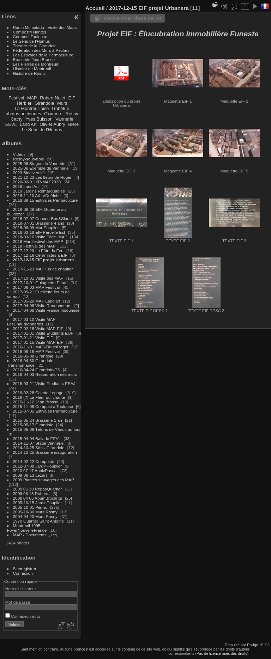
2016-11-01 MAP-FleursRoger (41, 346)
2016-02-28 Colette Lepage (38, 392)
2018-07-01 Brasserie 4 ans (38, 223)
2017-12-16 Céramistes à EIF (40, 255)
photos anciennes (23, 113)
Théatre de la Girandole (35, 45)
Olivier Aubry (52, 124)
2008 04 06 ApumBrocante (37, 498)
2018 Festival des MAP (34, 246)
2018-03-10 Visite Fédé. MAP (40, 236)
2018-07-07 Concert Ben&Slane (42, 218)
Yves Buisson (39, 119)
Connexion (23, 573)
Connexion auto (22, 616)
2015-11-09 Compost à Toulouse (43, 406)
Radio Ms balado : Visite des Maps (45, 27)
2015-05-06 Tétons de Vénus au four (47, 429)
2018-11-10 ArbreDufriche (37, 195)
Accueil (95, 8)
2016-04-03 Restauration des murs (45, 374)
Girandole (44, 103)
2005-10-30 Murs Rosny (35, 511)
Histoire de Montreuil (32, 68)
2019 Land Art (26, 186)
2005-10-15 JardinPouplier (37, 502)
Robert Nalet (52, 97)
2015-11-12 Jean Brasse (36, 401)
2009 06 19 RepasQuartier (37, 489)
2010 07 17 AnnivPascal (35, 470)
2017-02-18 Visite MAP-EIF (38, 328)
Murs (62, 103)
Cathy (16, 119)
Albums (12, 143)
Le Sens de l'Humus (31, 41)
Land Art (28, 124)
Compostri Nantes (29, 32)
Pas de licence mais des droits (222, 653)
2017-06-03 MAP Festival (36, 287)
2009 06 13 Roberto (31, 493)
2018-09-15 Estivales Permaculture (45, 200)
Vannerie (64, 119)
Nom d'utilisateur (20, 588)
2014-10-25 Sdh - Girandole (39, 447)
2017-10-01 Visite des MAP (38, 278)
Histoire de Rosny (29, 73)
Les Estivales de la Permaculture (43, 55)
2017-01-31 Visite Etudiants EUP (43, 333)
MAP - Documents (30, 534)
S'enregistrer (24, 568)
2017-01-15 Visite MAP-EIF (38, 342)
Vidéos (19, 154)
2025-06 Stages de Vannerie (39, 163)
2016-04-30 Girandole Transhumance (30, 362)
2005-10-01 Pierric (30, 507)
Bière (73, 124)
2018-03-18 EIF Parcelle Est (39, 232)
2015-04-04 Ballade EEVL (37, 438)
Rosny (71, 113)
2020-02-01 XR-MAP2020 (37, 181)
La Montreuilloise (32, 108)
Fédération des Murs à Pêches (41, 50)
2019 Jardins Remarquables (39, 191)
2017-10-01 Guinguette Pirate (40, 282)
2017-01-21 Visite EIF (33, 337)
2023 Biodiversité (29, 172)
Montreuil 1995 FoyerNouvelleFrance (27, 527)
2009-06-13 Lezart (30, 475)
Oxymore (53, 113)
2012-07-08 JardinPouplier (37, 466)
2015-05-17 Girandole (33, 424)
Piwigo (252, 645)
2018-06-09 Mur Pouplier (36, 227)
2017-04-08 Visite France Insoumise (46, 310)
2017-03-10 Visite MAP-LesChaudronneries (32, 321)
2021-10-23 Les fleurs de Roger (42, 177)
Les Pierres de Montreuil (35, 64)
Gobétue (60, 108)
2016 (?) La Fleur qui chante (39, 397)
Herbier (24, 103)
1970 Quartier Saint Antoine (38, 521)
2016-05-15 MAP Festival (36, 351)
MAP (32, 97)
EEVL (11, 124)
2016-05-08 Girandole (33, 356)
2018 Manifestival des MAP (38, 241)
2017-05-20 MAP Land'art (36, 301)
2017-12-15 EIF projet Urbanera (43, 259)
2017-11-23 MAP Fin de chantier (43, 269)
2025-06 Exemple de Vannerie (41, 168)
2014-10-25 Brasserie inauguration (45, 452)
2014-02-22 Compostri (33, 461)
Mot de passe (17, 602)
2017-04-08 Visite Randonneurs (42, 305)
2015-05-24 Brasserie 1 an (37, 420)
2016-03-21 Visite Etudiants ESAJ (44, 383)
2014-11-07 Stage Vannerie (38, 443)
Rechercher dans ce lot (132, 18)
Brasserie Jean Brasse (34, 59)
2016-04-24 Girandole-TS (36, 369)
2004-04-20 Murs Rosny (35, 516)
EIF (72, 97)
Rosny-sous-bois (28, 159)
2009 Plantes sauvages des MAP (43, 479)
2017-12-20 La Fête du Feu (38, 250)
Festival (16, 97)
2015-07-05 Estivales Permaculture (45, 411)
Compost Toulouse (30, 36)
